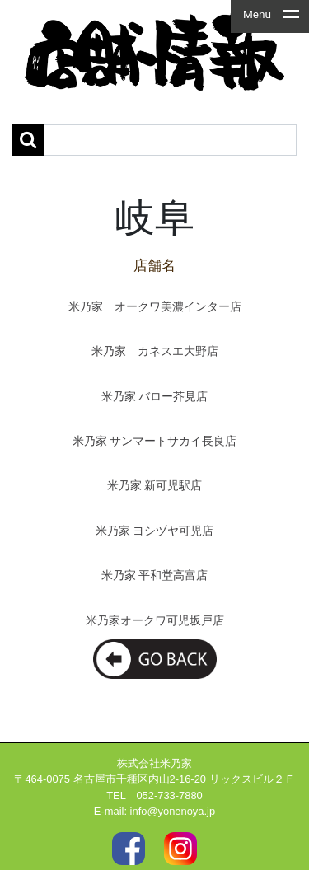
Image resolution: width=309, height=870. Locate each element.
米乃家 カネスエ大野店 (154, 351)
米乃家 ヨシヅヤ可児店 (155, 531)
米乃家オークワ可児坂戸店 (155, 621)
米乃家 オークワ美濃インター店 (154, 307)
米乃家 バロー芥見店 (154, 397)
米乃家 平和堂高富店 (154, 575)
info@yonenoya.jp (173, 811)
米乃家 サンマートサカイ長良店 (155, 441)
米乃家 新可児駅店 (155, 485)
